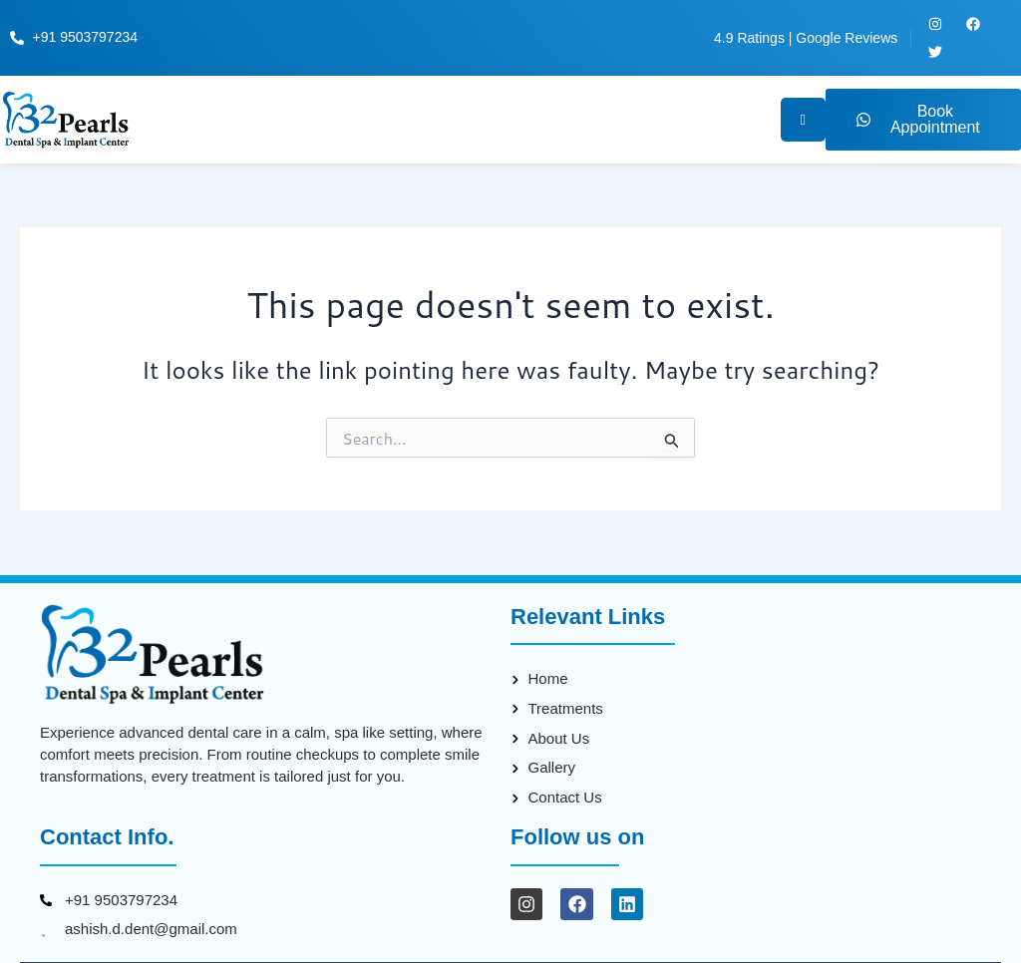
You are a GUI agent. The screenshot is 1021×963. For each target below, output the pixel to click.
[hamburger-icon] (802, 120)
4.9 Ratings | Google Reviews (805, 38)
